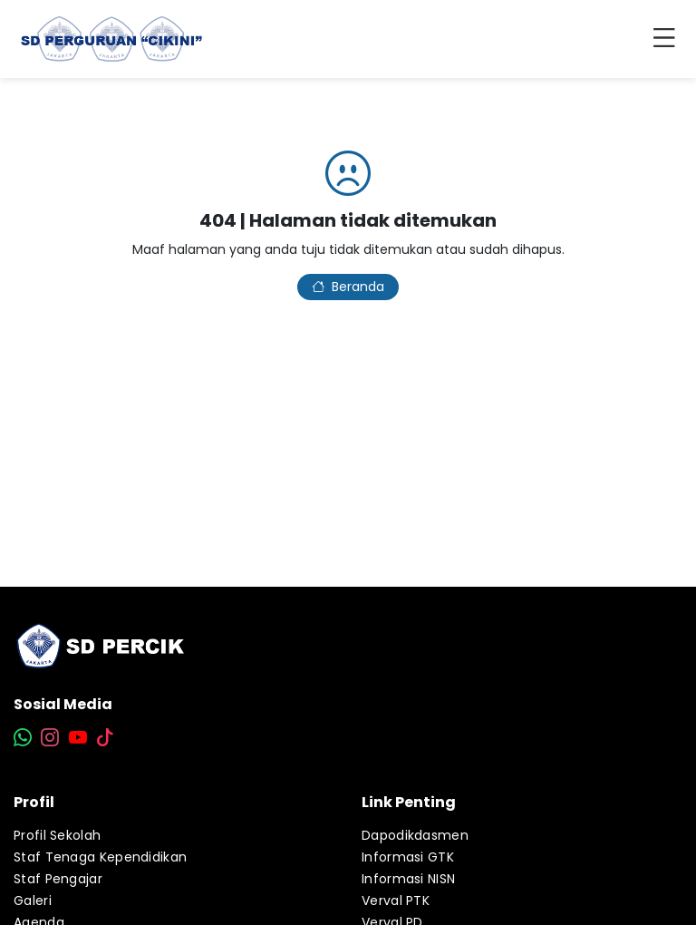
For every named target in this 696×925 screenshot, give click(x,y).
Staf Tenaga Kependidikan (100, 857)
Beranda (348, 287)
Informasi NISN (408, 879)
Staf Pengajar (58, 879)
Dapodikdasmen (415, 835)
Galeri (33, 900)
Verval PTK (396, 900)
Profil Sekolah (57, 835)
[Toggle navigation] (668, 39)
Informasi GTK (408, 857)
